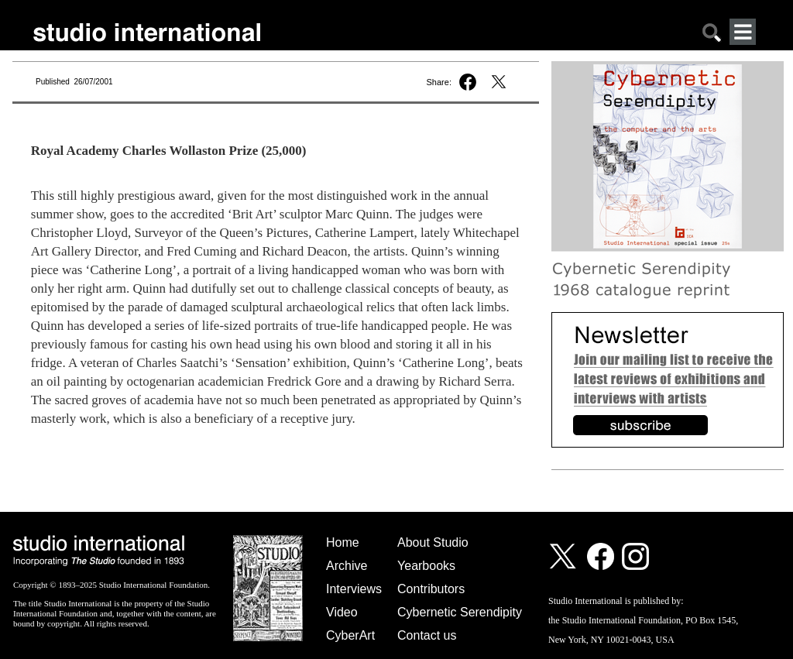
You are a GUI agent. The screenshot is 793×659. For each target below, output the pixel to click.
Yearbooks (426, 565)
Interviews (354, 589)
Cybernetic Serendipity (459, 612)
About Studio (433, 542)
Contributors (431, 589)
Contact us (426, 635)
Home (342, 542)
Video (342, 612)
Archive (346, 565)
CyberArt (350, 635)
